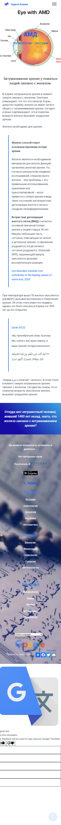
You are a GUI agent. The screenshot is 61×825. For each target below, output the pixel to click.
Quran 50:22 (18, 327)
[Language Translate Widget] (29, 634)
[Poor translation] (10, 743)
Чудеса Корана (19, 4)
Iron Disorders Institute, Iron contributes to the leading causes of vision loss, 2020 (32, 275)
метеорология (30, 567)
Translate (35, 650)
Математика (30, 524)
